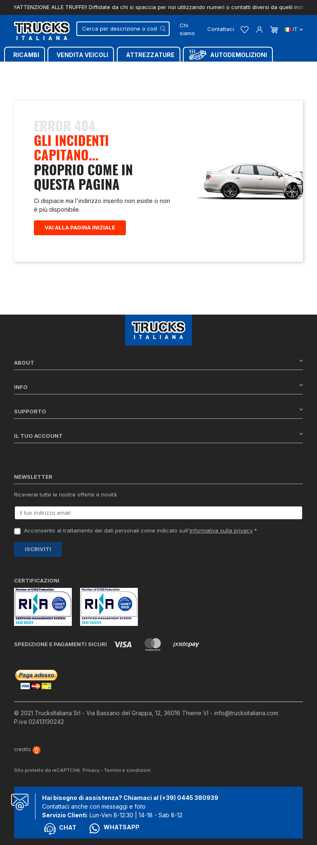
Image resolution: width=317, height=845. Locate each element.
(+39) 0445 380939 (189, 797)
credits (27, 749)
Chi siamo (187, 29)
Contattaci (220, 29)
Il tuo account (158, 435)
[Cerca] (123, 28)
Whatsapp (114, 828)
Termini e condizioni (127, 770)
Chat (60, 829)
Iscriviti (38, 549)
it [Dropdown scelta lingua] (293, 29)
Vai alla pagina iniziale (80, 227)
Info (158, 386)
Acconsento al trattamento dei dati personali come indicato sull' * (140, 530)
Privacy (91, 770)
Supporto (158, 411)
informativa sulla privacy (221, 530)
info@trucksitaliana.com (246, 712)
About (158, 362)
